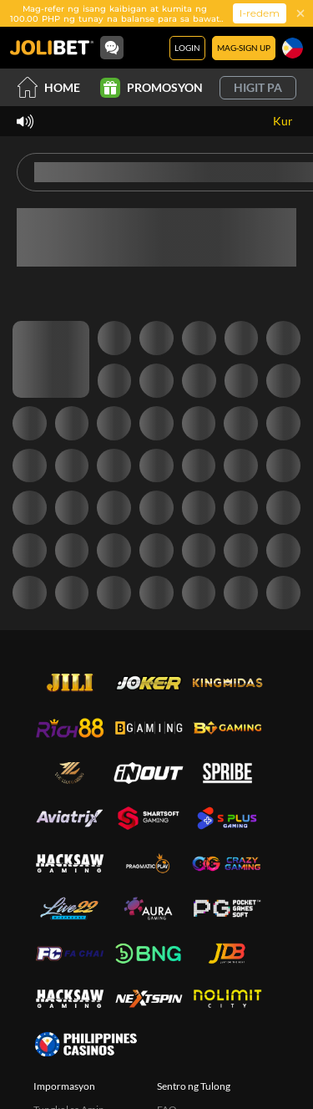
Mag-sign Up (243, 48)
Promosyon (151, 88)
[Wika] (292, 48)
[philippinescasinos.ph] (85, 1044)
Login (187, 48)
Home (48, 87)
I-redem (260, 13)
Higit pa (258, 87)
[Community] (112, 47)
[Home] (51, 48)
